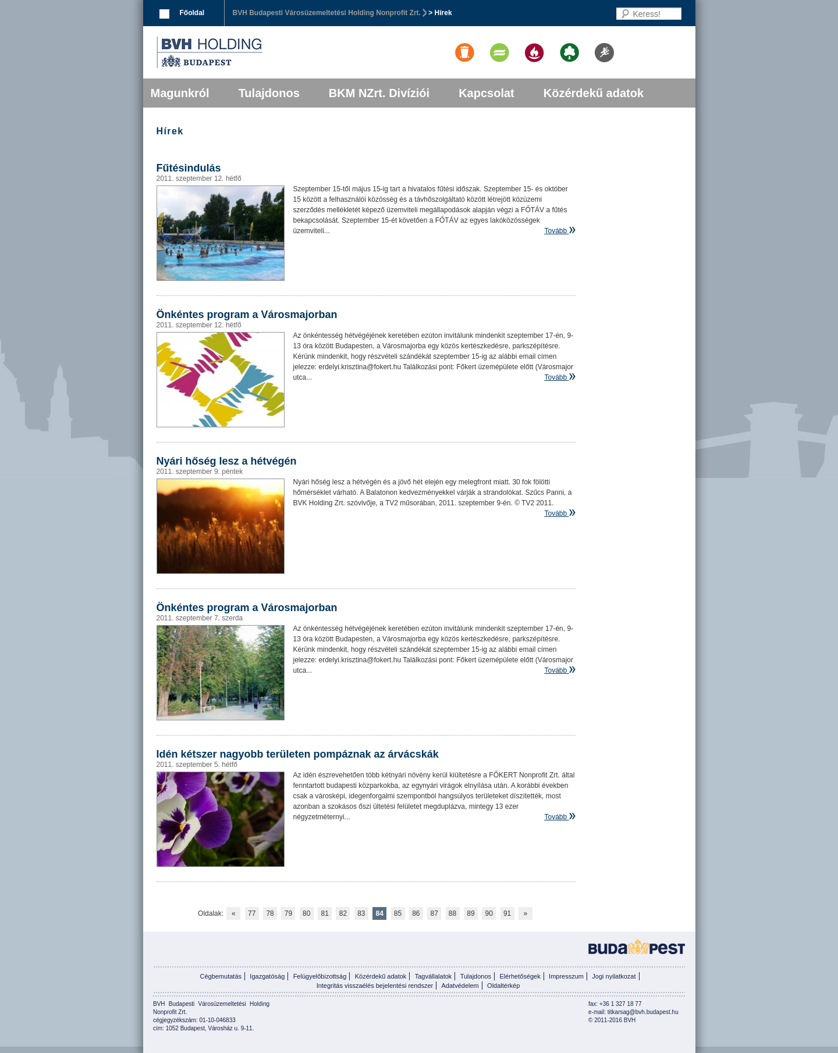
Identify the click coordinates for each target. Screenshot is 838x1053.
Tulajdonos (269, 93)
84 (379, 913)
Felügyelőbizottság (320, 976)
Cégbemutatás (221, 976)
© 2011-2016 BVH (611, 1020)
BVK (249, 52)
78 (270, 913)
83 (361, 913)
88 (452, 913)
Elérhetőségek (519, 976)
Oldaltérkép (503, 985)
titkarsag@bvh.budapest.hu (643, 1012)
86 (416, 913)
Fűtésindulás (189, 168)
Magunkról (180, 93)
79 (288, 913)
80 (306, 913)
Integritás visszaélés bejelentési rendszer (375, 985)
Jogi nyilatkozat (613, 976)
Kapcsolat (486, 93)
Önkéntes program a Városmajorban (247, 314)
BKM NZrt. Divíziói (379, 93)
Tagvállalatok (433, 976)
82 (343, 913)
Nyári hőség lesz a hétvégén (227, 461)
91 (507, 913)
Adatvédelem (460, 985)
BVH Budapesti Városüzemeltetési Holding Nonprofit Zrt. (327, 13)
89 (470, 913)
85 (398, 913)
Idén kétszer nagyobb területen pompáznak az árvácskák (298, 754)
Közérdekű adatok (594, 93)
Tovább (555, 231)
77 (251, 913)
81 (324, 913)
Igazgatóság (267, 976)
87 (434, 913)
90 (489, 913)
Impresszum (566, 976)
